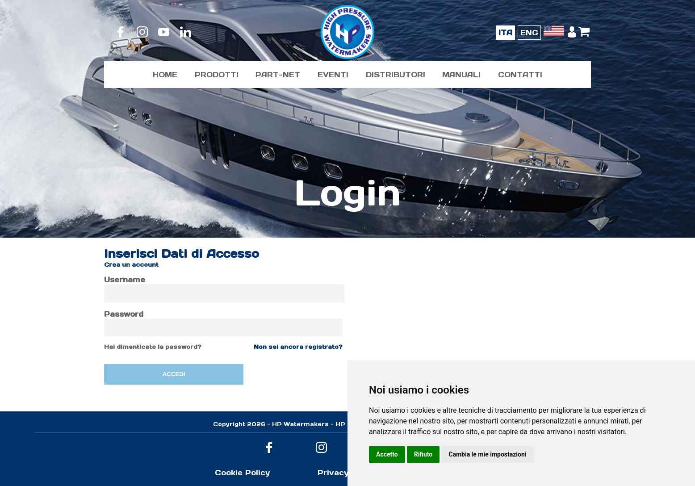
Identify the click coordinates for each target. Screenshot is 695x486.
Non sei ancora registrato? (298, 347)
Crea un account (131, 264)
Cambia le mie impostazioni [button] (487, 454)
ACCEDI (173, 374)
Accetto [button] (387, 454)
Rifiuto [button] (423, 454)
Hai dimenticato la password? (152, 347)
